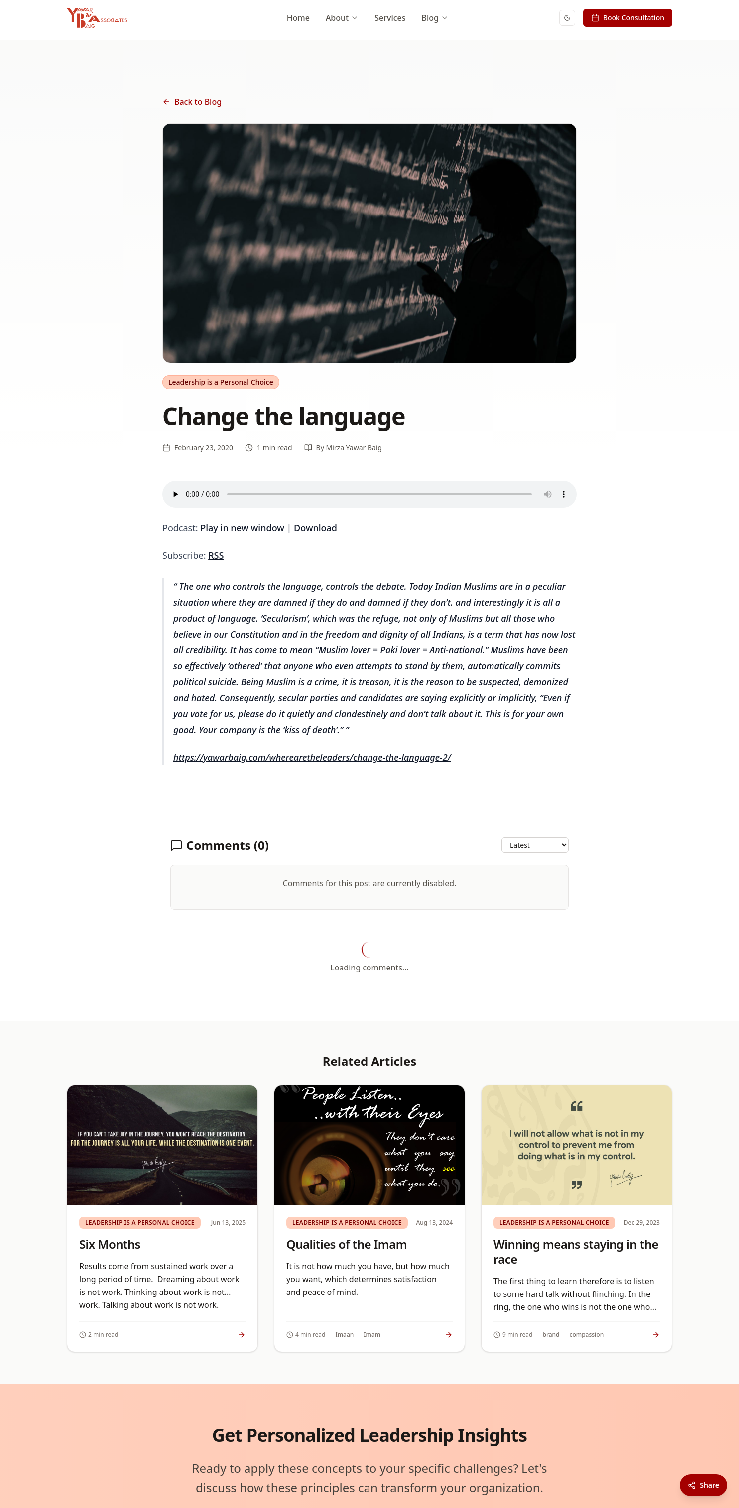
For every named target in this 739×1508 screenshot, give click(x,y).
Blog (435, 17)
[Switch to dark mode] (567, 18)
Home (298, 17)
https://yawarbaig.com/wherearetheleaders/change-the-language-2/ (312, 757)
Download (315, 528)
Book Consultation (627, 17)
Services (389, 17)
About (342, 17)
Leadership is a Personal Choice (220, 382)
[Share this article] (703, 1485)
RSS (216, 555)
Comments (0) (219, 845)
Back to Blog (192, 101)
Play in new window (242, 528)
